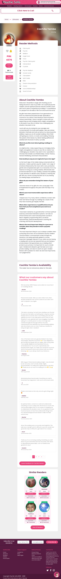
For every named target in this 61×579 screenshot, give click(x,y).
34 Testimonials (9, 71)
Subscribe (52, 542)
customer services (53, 560)
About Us (5, 553)
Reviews (35, 6)
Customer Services (49, 6)
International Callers (16, 578)
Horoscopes (6, 558)
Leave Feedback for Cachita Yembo (32, 463)
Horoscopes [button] (28, 6)
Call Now (9, 65)
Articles (41, 6)
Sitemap (25, 578)
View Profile (30, 496)
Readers (5, 555)
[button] (30, 10)
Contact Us (20, 552)
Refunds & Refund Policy (36, 554)
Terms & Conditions (37, 557)
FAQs (18, 553)
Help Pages (20, 555)
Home (6, 19)
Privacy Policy (35, 552)
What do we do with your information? (37, 559)
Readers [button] (9, 6)
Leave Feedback (9, 77)
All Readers (16, 19)
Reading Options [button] (18, 6)
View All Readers (38, 527)
